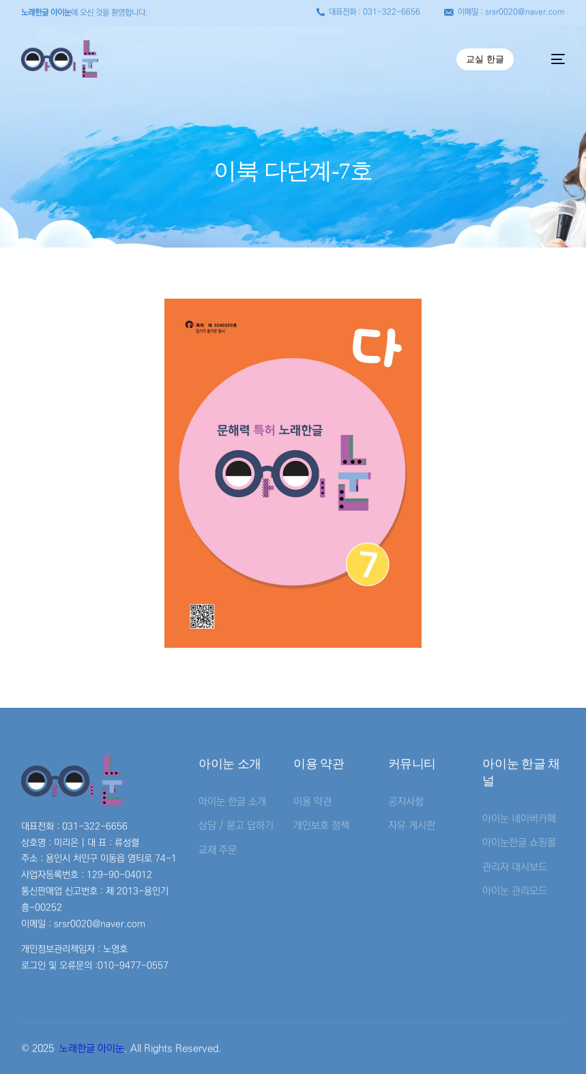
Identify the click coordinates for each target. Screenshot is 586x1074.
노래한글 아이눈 (91, 1048)
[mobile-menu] (551, 59)
